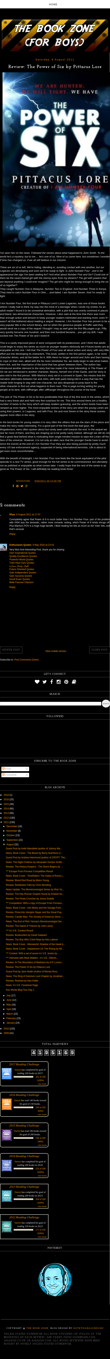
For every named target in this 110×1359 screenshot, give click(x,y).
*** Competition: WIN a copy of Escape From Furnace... (34, 903)
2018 (7, 795)
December (12, 826)
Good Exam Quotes (19, 579)
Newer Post (11, 650)
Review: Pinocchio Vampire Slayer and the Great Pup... (34, 912)
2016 (7, 799)
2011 (7, 822)
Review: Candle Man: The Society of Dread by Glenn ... (34, 916)
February (11, 1018)
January (10, 1022)
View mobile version (55, 651)
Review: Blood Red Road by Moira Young (27, 880)
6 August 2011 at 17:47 (28, 514)
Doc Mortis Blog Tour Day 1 (20, 990)
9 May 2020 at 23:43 (43, 545)
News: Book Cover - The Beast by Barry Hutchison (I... (34, 853)
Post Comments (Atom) (26, 659)
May (9, 1004)
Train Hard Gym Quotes (21, 562)
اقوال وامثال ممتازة (19, 566)
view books (42, 1084)
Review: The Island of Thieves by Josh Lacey (29, 926)
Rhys (12, 514)
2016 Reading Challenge (24, 1094)
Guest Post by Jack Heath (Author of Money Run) (31, 971)
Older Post (99, 650)
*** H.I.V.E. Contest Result (19, 930)
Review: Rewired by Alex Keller (22, 980)
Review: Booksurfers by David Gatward (26, 935)
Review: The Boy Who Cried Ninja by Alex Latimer (32, 939)
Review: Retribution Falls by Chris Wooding (28, 885)
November (12, 830)
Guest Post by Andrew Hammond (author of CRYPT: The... (36, 857)
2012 (7, 817)
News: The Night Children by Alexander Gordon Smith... (35, 862)
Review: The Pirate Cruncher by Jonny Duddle (30, 898)
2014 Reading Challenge (24, 1156)
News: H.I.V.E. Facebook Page (22, 985)
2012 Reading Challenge (24, 1217)
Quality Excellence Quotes (23, 556)
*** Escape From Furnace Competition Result (29, 871)
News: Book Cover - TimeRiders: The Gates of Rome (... (35, 875)
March (10, 1013)
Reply (12, 534)
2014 (7, 808)
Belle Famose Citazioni (21, 582)
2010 (7, 1028)
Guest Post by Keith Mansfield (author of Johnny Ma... (34, 848)
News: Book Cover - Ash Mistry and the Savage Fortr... (34, 907)
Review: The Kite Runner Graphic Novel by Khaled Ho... (35, 894)
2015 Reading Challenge (24, 1125)
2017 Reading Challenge (24, 1064)
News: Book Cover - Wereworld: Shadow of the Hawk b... (35, 944)
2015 (7, 804)
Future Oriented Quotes (21, 569)
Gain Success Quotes (20, 576)
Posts (6, 768)
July (8, 995)
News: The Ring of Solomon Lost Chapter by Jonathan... (35, 976)
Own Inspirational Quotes (22, 553)
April (9, 1009)
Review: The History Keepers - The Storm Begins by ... (34, 866)
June (9, 1000)
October (10, 835)
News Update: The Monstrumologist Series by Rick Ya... (35, 889)
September (12, 840)
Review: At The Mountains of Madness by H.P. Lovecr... (34, 962)
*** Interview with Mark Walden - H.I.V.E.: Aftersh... (32, 958)
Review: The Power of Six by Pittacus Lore (28, 967)
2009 (7, 1033)
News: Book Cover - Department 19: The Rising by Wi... (35, 948)
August (10, 844)
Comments (9, 775)
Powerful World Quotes (21, 559)
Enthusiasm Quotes (20, 545)
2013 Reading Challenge (24, 1186)
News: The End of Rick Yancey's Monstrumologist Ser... (34, 921)
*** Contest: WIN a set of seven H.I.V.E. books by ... (33, 953)
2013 (7, 813)
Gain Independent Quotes (22, 572)
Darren (18, 1069)
